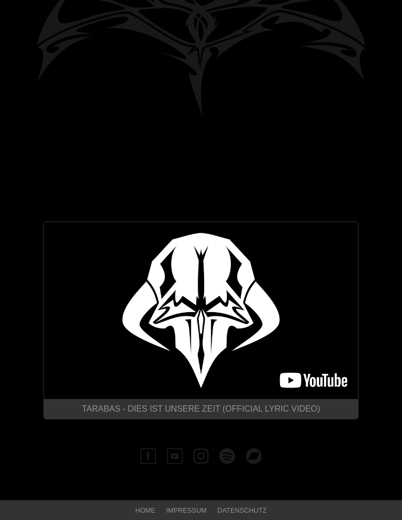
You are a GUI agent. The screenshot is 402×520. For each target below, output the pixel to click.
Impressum (186, 510)
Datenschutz (241, 510)
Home (145, 510)
